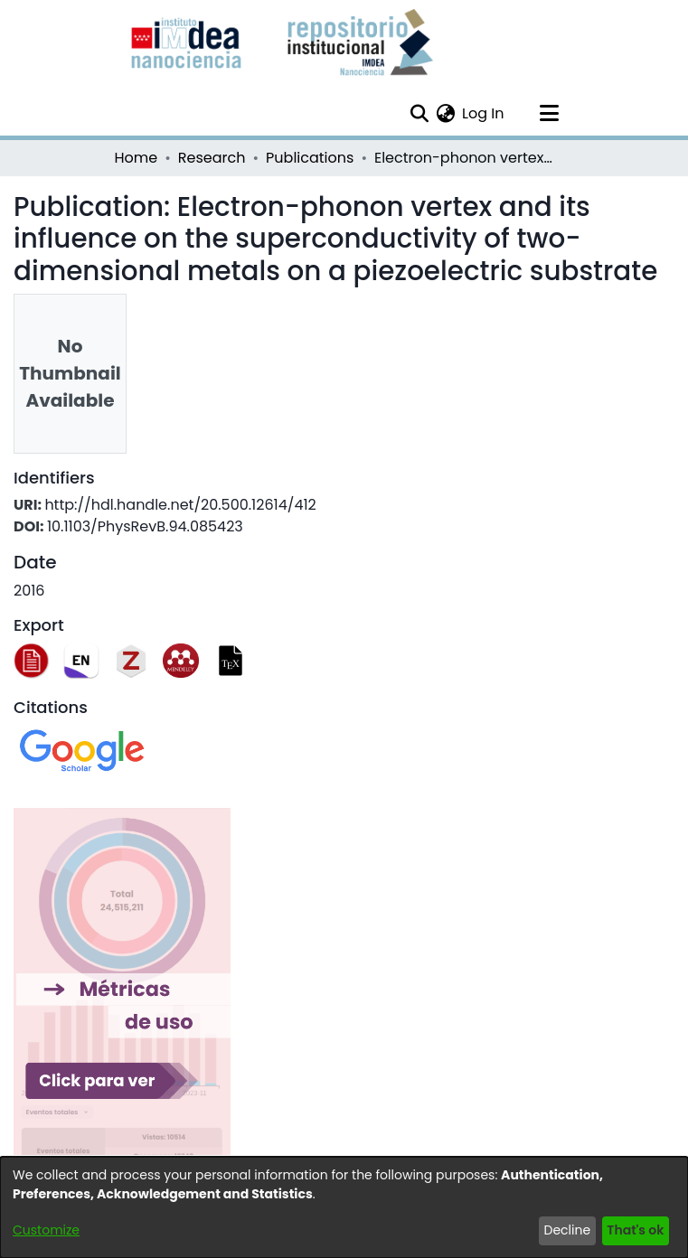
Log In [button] (483, 113)
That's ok (635, 1230)
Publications (309, 157)
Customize (46, 1230)
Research (212, 157)
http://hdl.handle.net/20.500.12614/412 (180, 504)
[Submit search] (419, 114)
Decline (567, 1230)
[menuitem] (445, 114)
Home (136, 157)
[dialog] (344, 1207)
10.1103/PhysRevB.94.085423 (145, 526)
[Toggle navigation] (549, 114)
